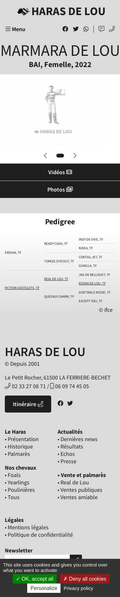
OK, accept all (34, 579)
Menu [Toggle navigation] (15, 29)
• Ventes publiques (80, 489)
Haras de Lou (60, 11)
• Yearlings (17, 482)
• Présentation (22, 439)
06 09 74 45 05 (69, 386)
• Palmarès (17, 453)
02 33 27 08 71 (25, 386)
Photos (60, 189)
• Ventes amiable (78, 497)
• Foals (13, 475)
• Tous (12, 497)
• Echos (66, 453)
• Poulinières (20, 489)
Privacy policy (78, 588)
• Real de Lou (73, 482)
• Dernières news (78, 439)
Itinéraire (28, 404)
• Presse (67, 461)
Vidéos (60, 172)
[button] (45, 155)
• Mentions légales (27, 527)
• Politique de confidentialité (39, 534)
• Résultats (70, 446)
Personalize (43, 588)
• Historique (19, 446)
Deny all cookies (84, 579)
